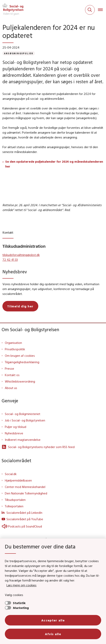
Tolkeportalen (14, 506)
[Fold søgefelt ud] (90, 10)
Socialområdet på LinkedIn (24, 513)
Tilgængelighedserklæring (22, 362)
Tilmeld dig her (20, 306)
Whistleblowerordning (20, 381)
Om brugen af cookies (20, 356)
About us (11, 388)
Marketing (21, 608)
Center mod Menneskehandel (25, 487)
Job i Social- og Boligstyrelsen (25, 420)
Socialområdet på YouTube (24, 519)
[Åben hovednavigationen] (102, 10)
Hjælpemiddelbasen (18, 480)
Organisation (13, 343)
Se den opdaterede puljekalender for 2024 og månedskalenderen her (54, 163)
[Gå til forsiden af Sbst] (11, 10)
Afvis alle (53, 634)
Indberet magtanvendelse (23, 440)
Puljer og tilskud (15, 427)
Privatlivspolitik (15, 349)
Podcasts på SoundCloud (22, 526)
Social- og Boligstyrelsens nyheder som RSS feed (38, 446)
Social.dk (11, 474)
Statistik (19, 603)
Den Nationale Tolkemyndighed (26, 493)
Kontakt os (12, 375)
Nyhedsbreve (14, 433)
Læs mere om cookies (21, 585)
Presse (9, 368)
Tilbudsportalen (15, 500)
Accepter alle (53, 620)
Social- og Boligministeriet (22, 414)
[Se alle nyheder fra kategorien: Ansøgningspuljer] (18, 53)
